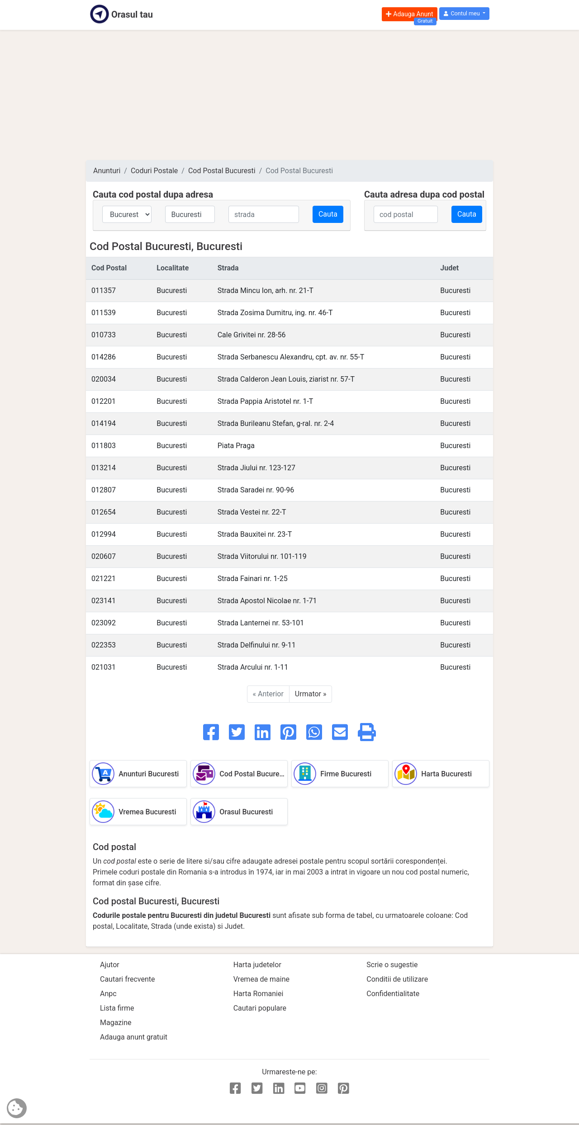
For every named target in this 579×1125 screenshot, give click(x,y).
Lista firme (117, 1008)
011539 (103, 312)
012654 (103, 512)
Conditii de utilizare (397, 979)
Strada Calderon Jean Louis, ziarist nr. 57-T (286, 379)
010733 (103, 335)
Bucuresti (172, 290)
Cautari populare (259, 1008)
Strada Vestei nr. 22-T (252, 512)
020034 (103, 379)
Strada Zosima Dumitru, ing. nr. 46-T (275, 312)
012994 (103, 534)
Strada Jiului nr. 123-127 (256, 467)
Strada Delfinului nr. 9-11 (257, 645)
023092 (103, 623)
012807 (103, 490)
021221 (103, 578)
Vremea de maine (261, 979)
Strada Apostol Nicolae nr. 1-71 (267, 600)
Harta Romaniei (258, 993)
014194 (103, 423)
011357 (103, 290)
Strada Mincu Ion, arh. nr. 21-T (265, 290)
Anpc (108, 993)
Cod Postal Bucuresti (222, 170)
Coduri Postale (154, 170)
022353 (103, 645)
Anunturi (106, 170)
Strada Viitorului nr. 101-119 (262, 556)
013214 (103, 467)
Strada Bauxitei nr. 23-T (255, 534)
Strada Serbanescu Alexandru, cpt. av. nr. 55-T (291, 357)
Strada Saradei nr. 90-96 (256, 490)
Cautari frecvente (127, 979)
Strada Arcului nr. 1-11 (253, 667)
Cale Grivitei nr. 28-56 (252, 335)
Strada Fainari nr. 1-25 (253, 578)
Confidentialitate (392, 993)
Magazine (116, 1022)
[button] (464, 13)
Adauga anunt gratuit (133, 1037)
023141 (103, 600)
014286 (103, 357)
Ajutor (109, 964)
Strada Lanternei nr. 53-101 (261, 623)
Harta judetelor (257, 964)
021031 (103, 667)
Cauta (327, 214)
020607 (103, 556)
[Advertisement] (289, 95)
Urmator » (311, 694)
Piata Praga (236, 445)
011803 (103, 445)
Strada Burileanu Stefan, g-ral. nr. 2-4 (276, 423)
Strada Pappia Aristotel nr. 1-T (265, 401)
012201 (103, 401)
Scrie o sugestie (392, 964)
